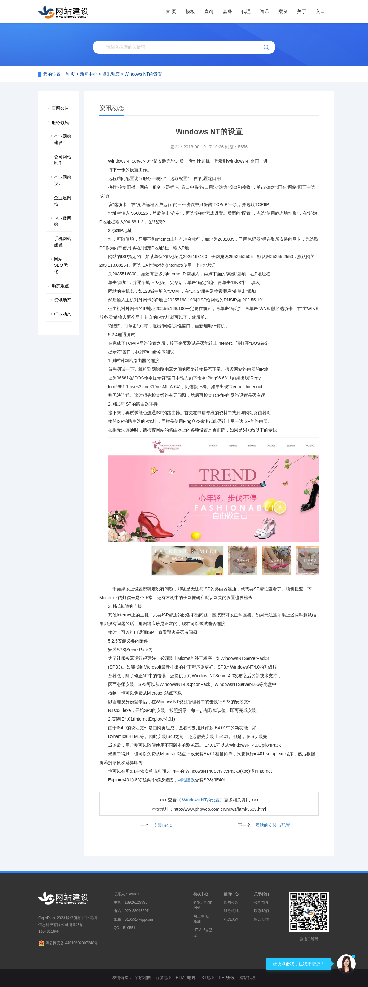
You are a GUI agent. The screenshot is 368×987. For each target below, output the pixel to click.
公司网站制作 (62, 159)
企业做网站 (62, 221)
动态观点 (60, 285)
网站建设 (186, 779)
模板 (190, 11)
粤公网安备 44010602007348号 (72, 943)
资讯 (264, 11)
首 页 (171, 11)
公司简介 (261, 902)
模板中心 (200, 894)
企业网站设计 (62, 180)
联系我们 (261, 911)
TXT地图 (207, 977)
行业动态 (62, 314)
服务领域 (60, 122)
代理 (246, 11)
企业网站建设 (62, 139)
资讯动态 (111, 74)
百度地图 (164, 977)
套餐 (227, 11)
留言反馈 (261, 919)
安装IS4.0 (162, 825)
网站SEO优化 (61, 265)
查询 (208, 11)
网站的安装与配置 (272, 825)
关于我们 (261, 894)
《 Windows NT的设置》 (200, 799)
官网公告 (60, 108)
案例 (283, 11)
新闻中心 (88, 74)
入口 (320, 11)
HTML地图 (185, 977)
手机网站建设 (62, 241)
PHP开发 (227, 977)
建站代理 (247, 977)
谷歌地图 (143, 977)
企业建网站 (62, 200)
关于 (301, 11)
